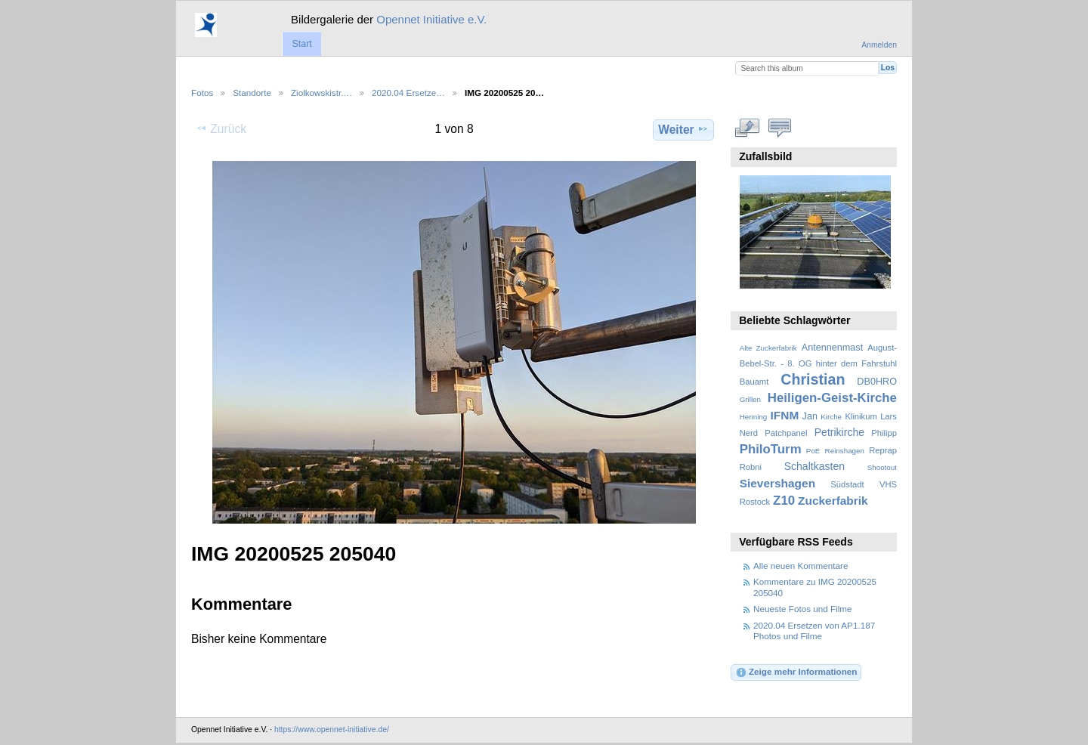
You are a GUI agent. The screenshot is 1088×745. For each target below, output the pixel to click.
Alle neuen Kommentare (800, 565)
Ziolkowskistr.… (321, 92)
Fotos (202, 92)
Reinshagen (844, 451)
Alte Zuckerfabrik (768, 348)
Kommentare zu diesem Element (780, 127)
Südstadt (847, 484)
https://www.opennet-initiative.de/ (331, 729)
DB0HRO (877, 381)
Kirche (831, 417)
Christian (812, 379)
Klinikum (860, 416)
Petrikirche (839, 432)
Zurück (221, 128)
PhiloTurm (771, 449)
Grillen (750, 399)
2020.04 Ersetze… (408, 92)
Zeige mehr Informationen (796, 672)
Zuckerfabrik (833, 500)
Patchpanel (786, 432)
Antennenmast (832, 347)
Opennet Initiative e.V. (431, 19)
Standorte (252, 92)
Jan (810, 416)
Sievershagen (777, 483)
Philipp (884, 432)
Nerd (749, 432)
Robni (751, 466)
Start (301, 44)
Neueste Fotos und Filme (802, 609)
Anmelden (879, 45)
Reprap (883, 450)
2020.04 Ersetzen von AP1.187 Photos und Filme (814, 630)
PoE (813, 451)
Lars (888, 416)
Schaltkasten (814, 466)
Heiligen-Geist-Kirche (832, 398)
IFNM (785, 415)
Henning (754, 417)
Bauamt (754, 381)
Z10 (784, 500)
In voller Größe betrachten (747, 127)
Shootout (882, 467)
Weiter (683, 129)
